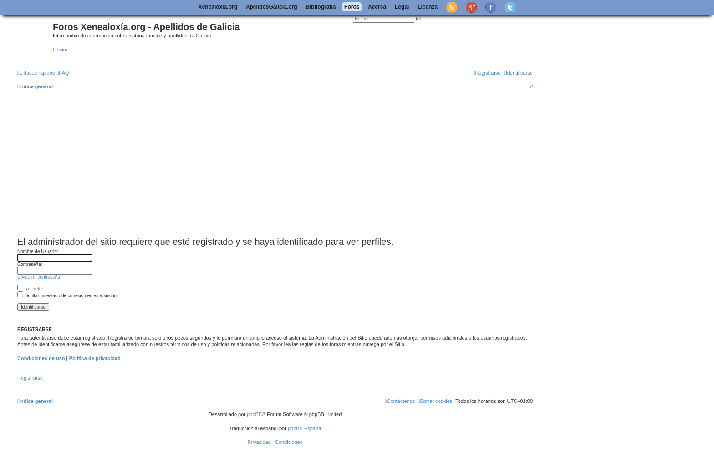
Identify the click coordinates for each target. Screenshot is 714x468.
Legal (402, 7)
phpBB (254, 414)
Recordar (30, 288)
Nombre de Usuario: (37, 251)
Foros (351, 7)
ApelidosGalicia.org (271, 7)
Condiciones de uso (41, 358)
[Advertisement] (290, 165)
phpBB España (304, 428)
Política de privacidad (95, 358)
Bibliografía (321, 7)
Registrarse (30, 378)
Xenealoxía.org (218, 7)
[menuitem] (63, 73)
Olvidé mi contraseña (38, 277)
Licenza (428, 7)
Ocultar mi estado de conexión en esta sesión (67, 295)
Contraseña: (29, 264)
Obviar (60, 49)
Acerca (377, 7)
